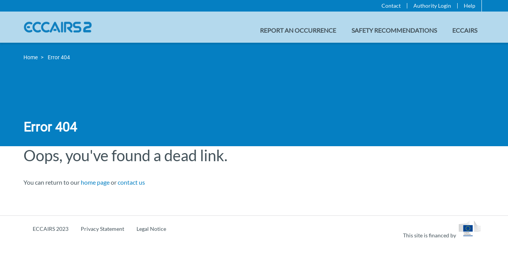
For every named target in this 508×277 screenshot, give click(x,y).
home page (95, 182)
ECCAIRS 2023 (50, 228)
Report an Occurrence (298, 30)
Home (30, 57)
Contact (391, 5)
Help (469, 5)
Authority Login (432, 5)
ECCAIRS (464, 30)
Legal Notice (151, 228)
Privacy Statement (102, 228)
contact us (131, 182)
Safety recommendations (394, 30)
